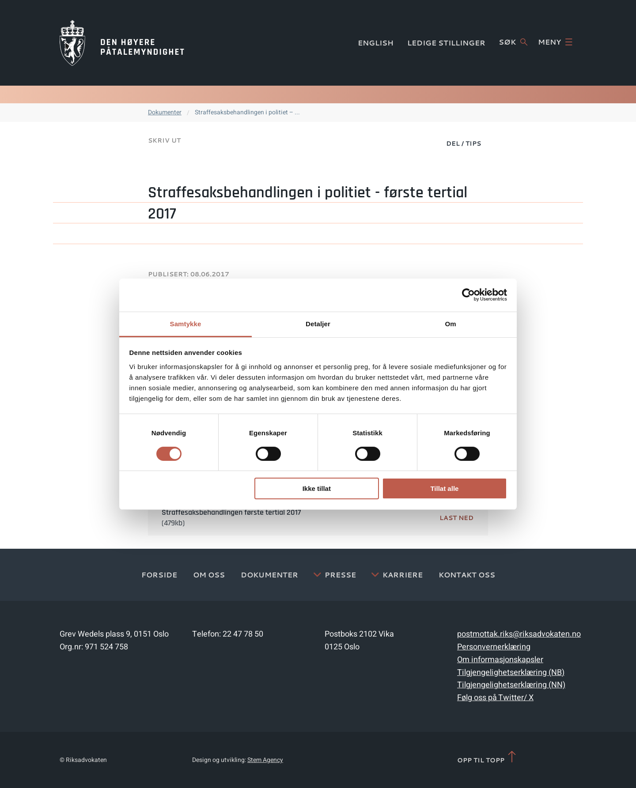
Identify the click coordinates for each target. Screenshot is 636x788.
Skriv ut (164, 140)
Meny (555, 41)
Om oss (209, 574)
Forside (159, 574)
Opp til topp (487, 757)
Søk (513, 41)
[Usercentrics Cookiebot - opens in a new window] (468, 295)
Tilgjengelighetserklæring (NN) (511, 685)
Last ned (456, 517)
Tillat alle (444, 488)
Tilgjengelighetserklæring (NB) (510, 673)
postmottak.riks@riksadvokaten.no (519, 634)
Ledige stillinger (446, 43)
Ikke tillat (317, 488)
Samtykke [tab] (185, 323)
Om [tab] (450, 323)
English (376, 43)
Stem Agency (265, 760)
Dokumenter (165, 112)
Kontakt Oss (467, 574)
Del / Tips (463, 143)
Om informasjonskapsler (500, 660)
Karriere (402, 574)
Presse (340, 574)
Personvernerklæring (493, 647)
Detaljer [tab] (318, 323)
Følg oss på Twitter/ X (495, 698)
